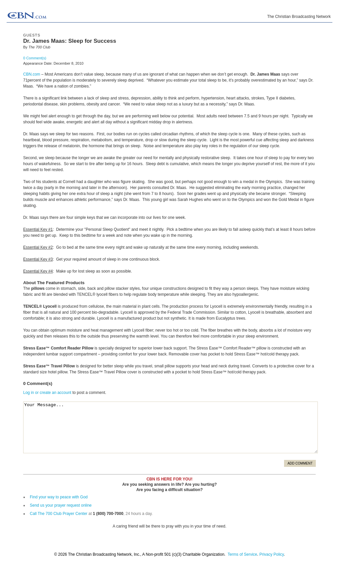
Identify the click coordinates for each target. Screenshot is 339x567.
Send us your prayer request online (61, 505)
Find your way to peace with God (59, 497)
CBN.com (31, 74)
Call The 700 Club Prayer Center (58, 513)
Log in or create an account (47, 392)
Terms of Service (242, 554)
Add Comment (300, 463)
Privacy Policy (271, 554)
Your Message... (170, 427)
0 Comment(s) (34, 58)
